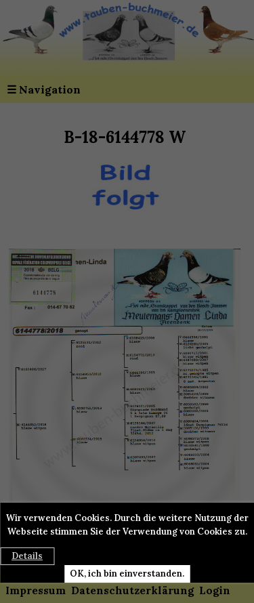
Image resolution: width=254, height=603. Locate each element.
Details (27, 556)
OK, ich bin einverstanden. (127, 573)
